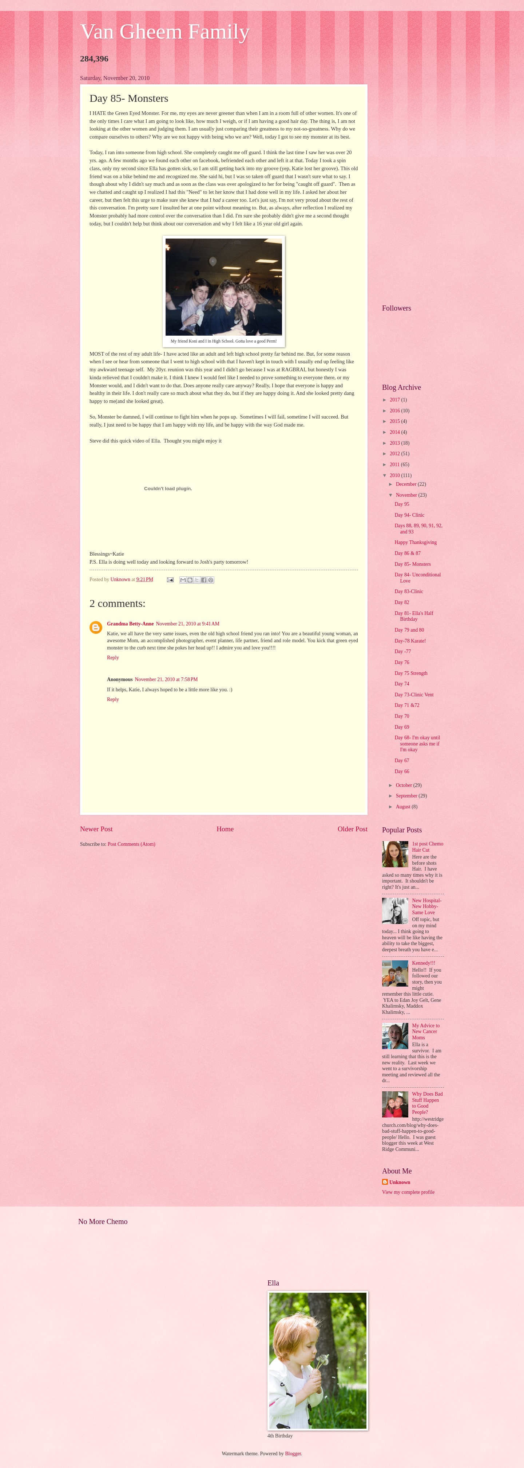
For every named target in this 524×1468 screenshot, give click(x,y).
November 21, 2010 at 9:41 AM (187, 624)
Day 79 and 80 (409, 630)
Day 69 (401, 727)
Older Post (353, 829)
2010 (395, 475)
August (404, 806)
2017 (395, 400)
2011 (395, 464)
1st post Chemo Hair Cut (428, 847)
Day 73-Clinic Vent (413, 694)
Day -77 (402, 651)
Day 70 (401, 716)
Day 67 (401, 760)
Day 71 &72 (406, 705)
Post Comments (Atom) (131, 844)
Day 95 (401, 504)
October (404, 785)
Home (225, 829)
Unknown (399, 1182)
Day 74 (401, 684)
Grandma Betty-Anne (130, 624)
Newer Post (96, 829)
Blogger (293, 1453)
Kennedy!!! (424, 963)
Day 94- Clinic (409, 515)
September (407, 796)
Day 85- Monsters (412, 564)
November (407, 495)
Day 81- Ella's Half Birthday (413, 616)
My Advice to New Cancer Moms (426, 1031)
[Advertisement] (413, 184)
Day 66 (401, 771)
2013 (395, 443)
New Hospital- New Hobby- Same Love (427, 906)
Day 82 (401, 602)
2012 (395, 453)
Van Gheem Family (165, 31)
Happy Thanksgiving (415, 542)
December (407, 484)
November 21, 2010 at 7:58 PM (166, 679)
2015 (395, 421)
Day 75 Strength (410, 673)
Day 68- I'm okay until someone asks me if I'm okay (417, 743)
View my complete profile (408, 1192)
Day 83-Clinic (408, 591)
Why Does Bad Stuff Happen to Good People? (427, 1103)
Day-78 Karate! (410, 641)
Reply (113, 657)
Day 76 (401, 662)
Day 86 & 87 (407, 553)
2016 (395, 410)
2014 (395, 432)
